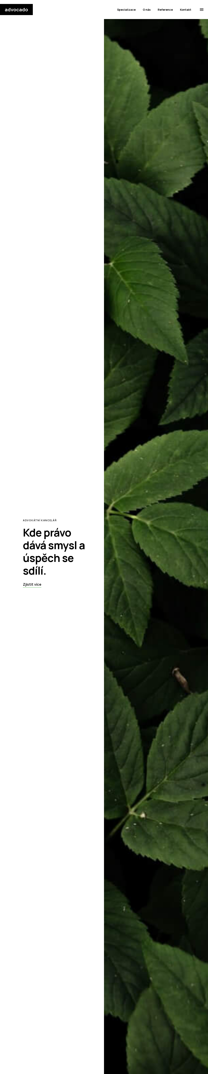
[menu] (202, 9)
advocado (16, 9)
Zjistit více (32, 584)
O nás (147, 10)
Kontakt (185, 10)
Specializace (126, 10)
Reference (165, 10)
